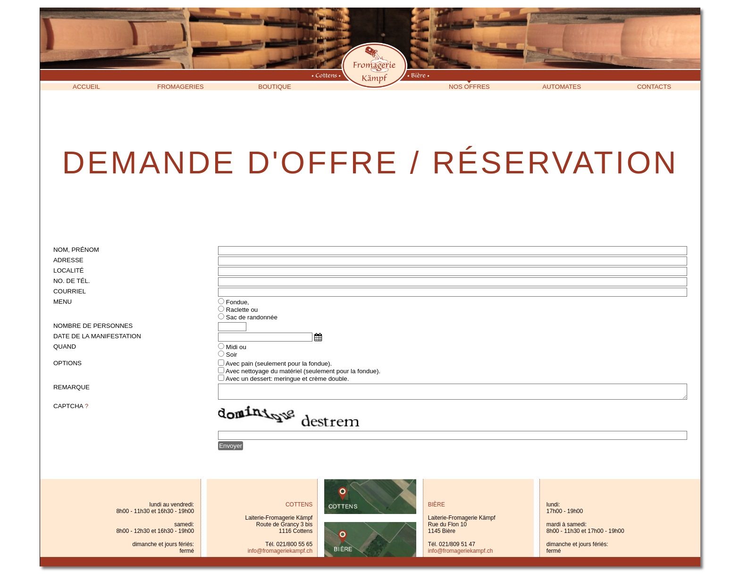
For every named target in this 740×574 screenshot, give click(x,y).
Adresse (68, 260)
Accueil (86, 86)
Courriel (69, 291)
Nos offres (469, 86)
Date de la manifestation (97, 336)
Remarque (71, 387)
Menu (62, 301)
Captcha (70, 406)
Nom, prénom (76, 249)
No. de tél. (71, 280)
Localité (68, 270)
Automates (561, 86)
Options (67, 363)
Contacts (654, 86)
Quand (64, 346)
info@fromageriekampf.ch (280, 551)
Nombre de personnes (93, 325)
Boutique (274, 86)
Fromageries (180, 86)
